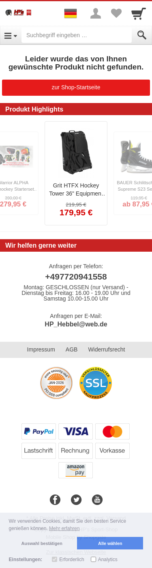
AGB (72, 349)
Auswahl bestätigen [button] (41, 543)
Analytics (108, 559)
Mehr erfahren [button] (64, 528)
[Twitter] (76, 500)
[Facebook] (55, 500)
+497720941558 (76, 276)
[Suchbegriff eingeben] (76, 35)
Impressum (41, 349)
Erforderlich (71, 559)
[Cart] (138, 13)
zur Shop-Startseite (76, 87)
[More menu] (95, 13)
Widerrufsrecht (106, 349)
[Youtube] (97, 500)
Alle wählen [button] (110, 543)
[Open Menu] (10, 35)
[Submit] (142, 35)
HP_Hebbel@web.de (76, 324)
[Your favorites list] (116, 13)
